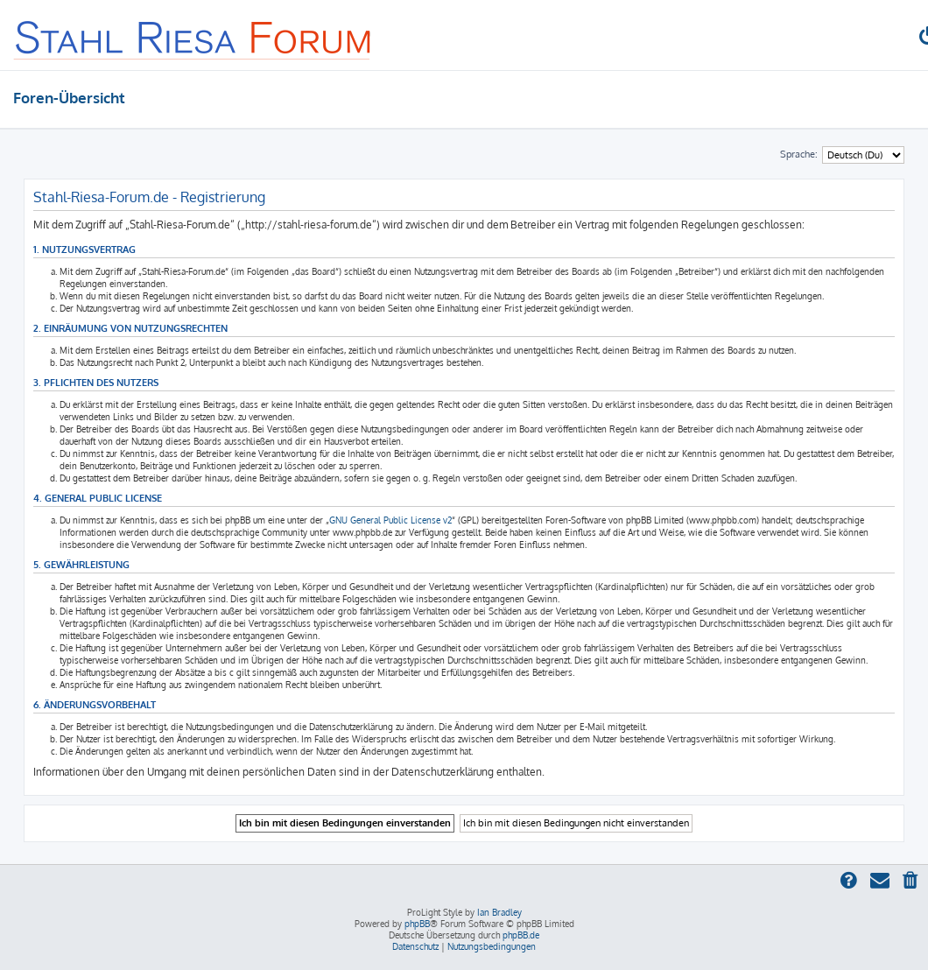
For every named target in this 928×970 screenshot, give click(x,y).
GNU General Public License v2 (390, 520)
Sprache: (799, 154)
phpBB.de (521, 935)
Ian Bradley (499, 912)
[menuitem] (911, 882)
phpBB (417, 923)
